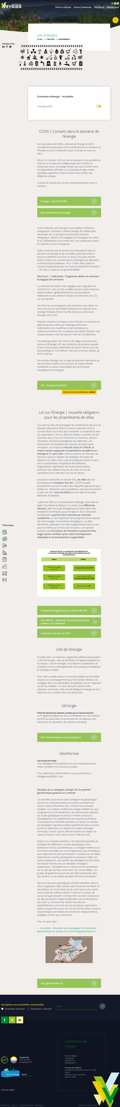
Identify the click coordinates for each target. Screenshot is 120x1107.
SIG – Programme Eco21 (76, 385)
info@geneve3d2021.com (43, 776)
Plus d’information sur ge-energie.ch (76, 737)
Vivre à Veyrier (63, 7)
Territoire (99, 7)
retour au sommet (15, 1088)
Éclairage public (38, 106)
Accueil (40, 39)
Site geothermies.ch (76, 983)
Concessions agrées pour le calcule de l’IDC (76, 610)
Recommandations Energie (76, 212)
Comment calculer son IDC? (76, 633)
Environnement (64, 39)
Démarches (113, 7)
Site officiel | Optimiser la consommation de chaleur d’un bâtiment (76, 621)
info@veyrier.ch (70, 1063)
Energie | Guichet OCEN (76, 201)
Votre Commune (82, 7)
